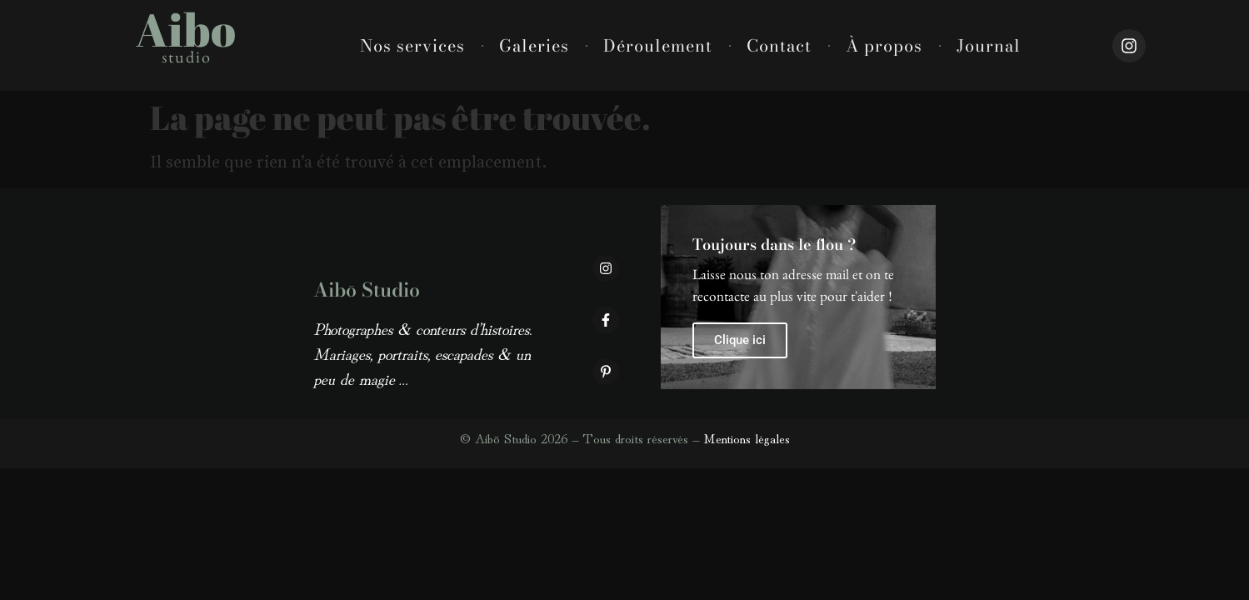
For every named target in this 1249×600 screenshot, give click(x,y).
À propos (884, 45)
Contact (779, 45)
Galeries (534, 45)
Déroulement (657, 45)
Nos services (412, 45)
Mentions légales (746, 438)
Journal (989, 45)
